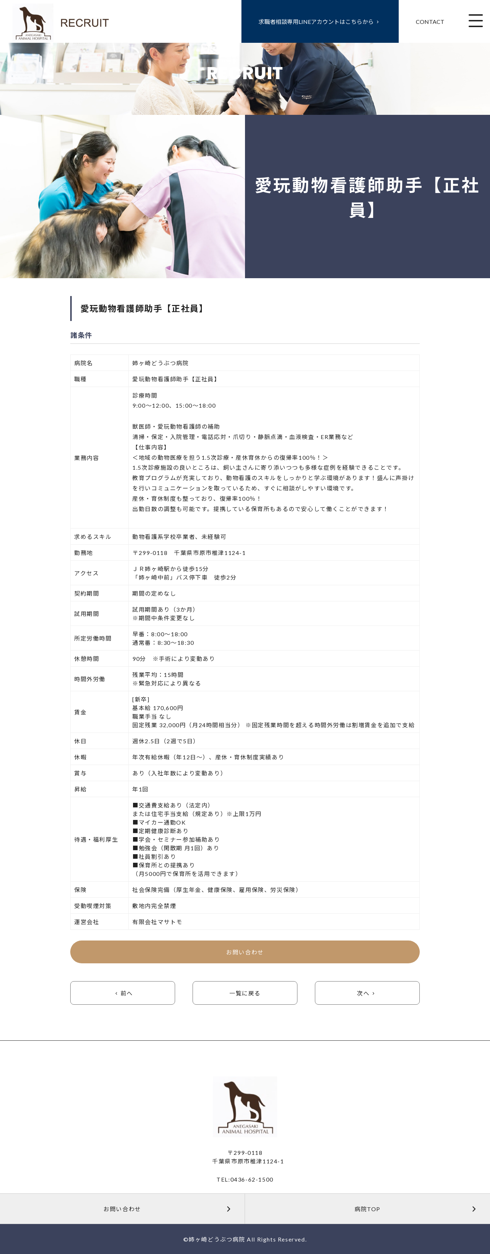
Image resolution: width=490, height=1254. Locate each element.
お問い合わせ (245, 952)
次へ (367, 993)
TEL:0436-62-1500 (245, 1179)
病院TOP (418, 1208)
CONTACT (430, 21)
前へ (122, 993)
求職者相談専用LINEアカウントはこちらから (320, 21)
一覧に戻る (245, 993)
